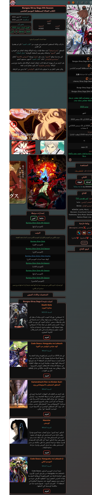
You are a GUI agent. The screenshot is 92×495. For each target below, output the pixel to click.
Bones (12, 32)
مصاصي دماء (73, 100)
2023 (19, 32)
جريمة (61, 98)
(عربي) (83, 238)
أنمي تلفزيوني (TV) (72, 198)
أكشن (88, 98)
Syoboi (74, 243)
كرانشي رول (69, 171)
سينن (66, 100)
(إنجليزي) (74, 238)
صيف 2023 (74, 107)
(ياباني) (65, 238)
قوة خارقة (81, 100)
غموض (83, 98)
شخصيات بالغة (75, 98)
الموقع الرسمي (83, 227)
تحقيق (66, 98)
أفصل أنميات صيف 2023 (11, 28)
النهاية (70, 182)
